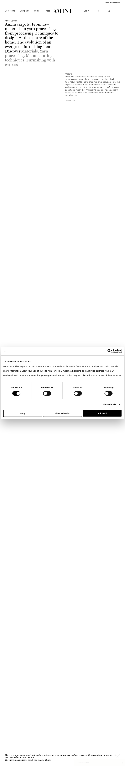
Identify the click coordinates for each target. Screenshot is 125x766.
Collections (10, 10)
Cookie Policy (44, 760)
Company (24, 10)
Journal (37, 10)
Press (47, 10)
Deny (22, 413)
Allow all (102, 413)
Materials (29, 51)
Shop (107, 2)
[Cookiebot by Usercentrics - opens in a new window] (109, 351)
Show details (109, 404)
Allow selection (62, 413)
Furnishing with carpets (30, 62)
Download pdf (71, 101)
